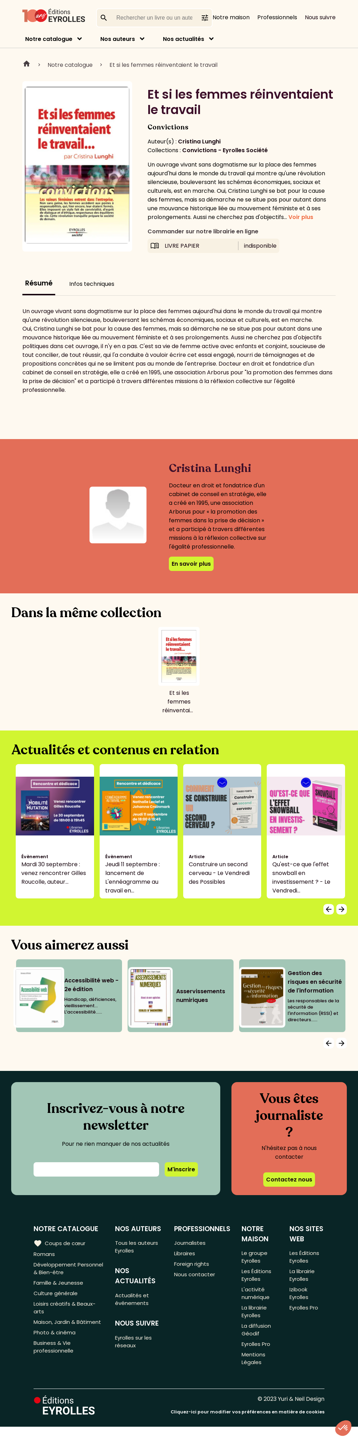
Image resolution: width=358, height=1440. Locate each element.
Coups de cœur (60, 1243)
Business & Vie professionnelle (55, 1366)
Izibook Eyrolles (299, 1298)
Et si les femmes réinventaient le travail (163, 65)
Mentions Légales (254, 1370)
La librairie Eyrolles (255, 1318)
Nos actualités (183, 39)
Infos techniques (91, 284)
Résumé (38, 283)
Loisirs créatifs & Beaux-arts (66, 1314)
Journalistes (190, 1243)
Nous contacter (195, 1278)
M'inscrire (181, 1169)
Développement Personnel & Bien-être (64, 1270)
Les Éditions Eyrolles (257, 1278)
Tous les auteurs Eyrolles (138, 1247)
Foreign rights (193, 1266)
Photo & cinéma (56, 1350)
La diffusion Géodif (257, 1338)
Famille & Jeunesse (60, 1287)
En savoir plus (191, 564)
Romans (45, 1255)
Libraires (185, 1255)
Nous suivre (320, 17)
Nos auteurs (117, 39)
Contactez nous (289, 1180)
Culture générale (57, 1298)
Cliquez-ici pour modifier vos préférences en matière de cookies (247, 1425)
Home (26, 64)
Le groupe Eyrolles (255, 1257)
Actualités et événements (133, 1302)
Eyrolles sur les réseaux (136, 1346)
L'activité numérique (256, 1298)
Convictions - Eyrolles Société (225, 150)
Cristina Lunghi (199, 141)
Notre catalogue (48, 39)
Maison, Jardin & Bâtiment (56, 1334)
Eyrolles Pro (258, 1355)
